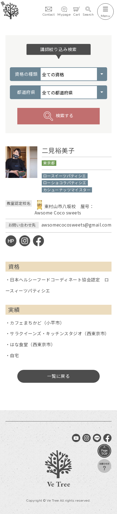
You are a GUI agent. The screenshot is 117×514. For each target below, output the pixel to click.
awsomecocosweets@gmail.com (76, 225)
